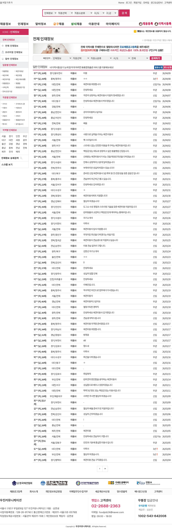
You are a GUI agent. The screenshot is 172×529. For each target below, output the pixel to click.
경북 (25, 143)
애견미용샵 (19, 71)
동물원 (18, 83)
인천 (18, 136)
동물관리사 (6, 120)
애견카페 (5, 75)
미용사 (4, 107)
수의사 (4, 103)
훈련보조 (19, 112)
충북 (11, 147)
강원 (11, 143)
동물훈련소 (6, 83)
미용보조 (19, 107)
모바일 (146, 2)
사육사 (18, 116)
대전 (11, 140)
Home (121, 2)
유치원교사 (19, 124)
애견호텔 (19, 75)
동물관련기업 (20, 87)
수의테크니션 (20, 103)
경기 (11, 136)
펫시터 (4, 124)
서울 (4, 136)
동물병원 (5, 71)
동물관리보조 (20, 120)
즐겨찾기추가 (6, 2)
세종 (18, 140)
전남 (18, 147)
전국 (11, 151)
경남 (18, 143)
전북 (25, 147)
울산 (4, 143)
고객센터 (168, 2)
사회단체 (5, 87)
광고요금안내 (156, 2)
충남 (4, 147)
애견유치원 (6, 79)
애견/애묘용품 (20, 79)
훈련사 (4, 112)
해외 (18, 151)
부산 (25, 136)
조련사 (4, 116)
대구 (4, 140)
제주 (4, 151)
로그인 (129, 2)
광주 (25, 140)
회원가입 (137, 2)
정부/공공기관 (7, 91)
